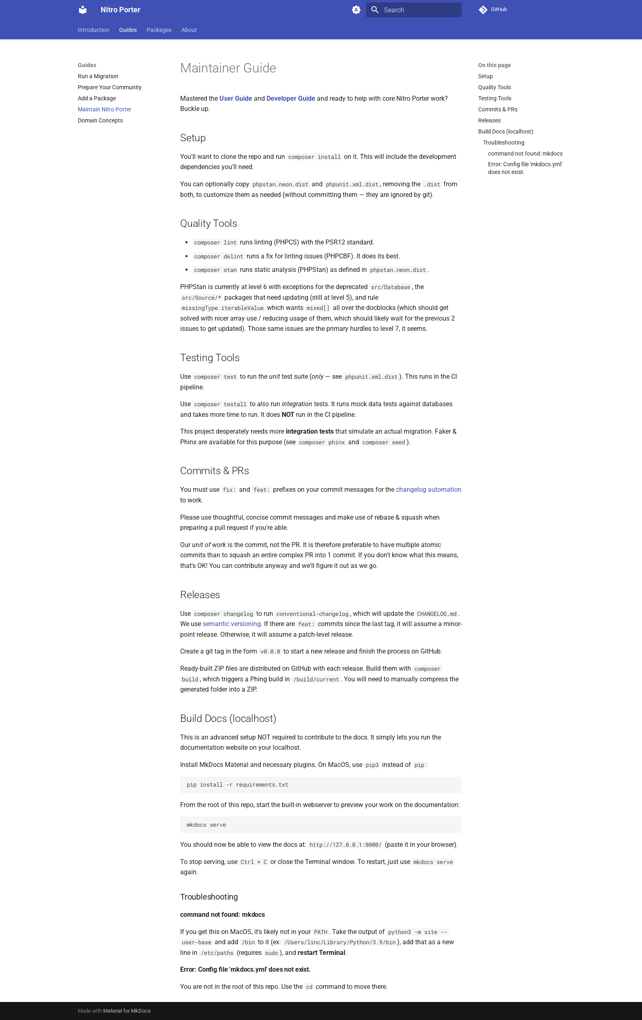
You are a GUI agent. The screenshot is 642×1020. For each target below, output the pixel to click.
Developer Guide (291, 98)
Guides (128, 30)
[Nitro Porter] (83, 10)
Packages (159, 30)
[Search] (414, 9)
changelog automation (428, 489)
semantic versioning (232, 624)
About (189, 30)
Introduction (93, 30)
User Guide (235, 98)
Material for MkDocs (127, 1011)
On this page (494, 65)
